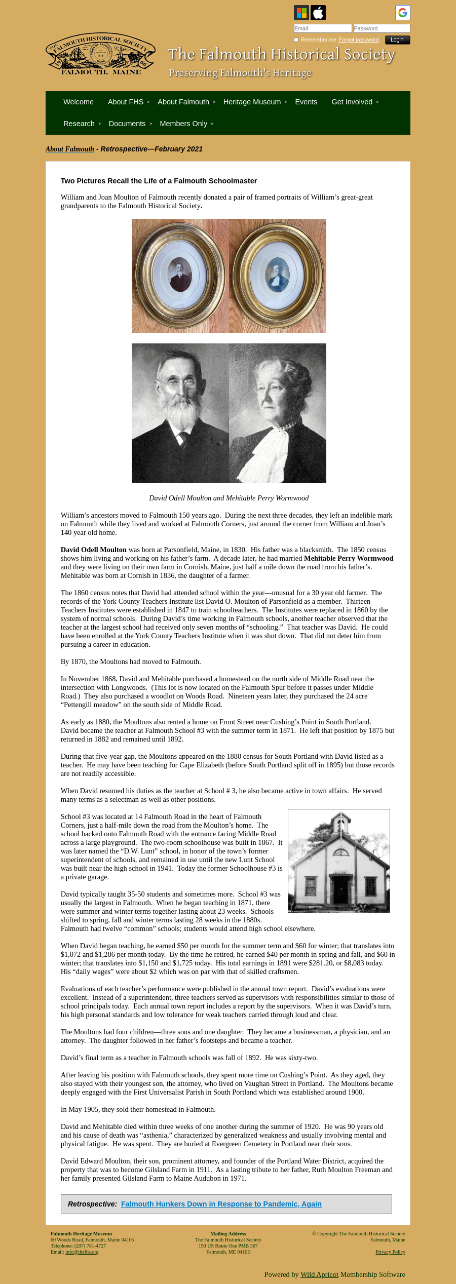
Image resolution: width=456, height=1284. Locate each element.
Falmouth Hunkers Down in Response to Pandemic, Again (221, 1204)
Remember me (318, 39)
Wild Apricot (319, 1274)
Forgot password (359, 39)
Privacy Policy (390, 1252)
